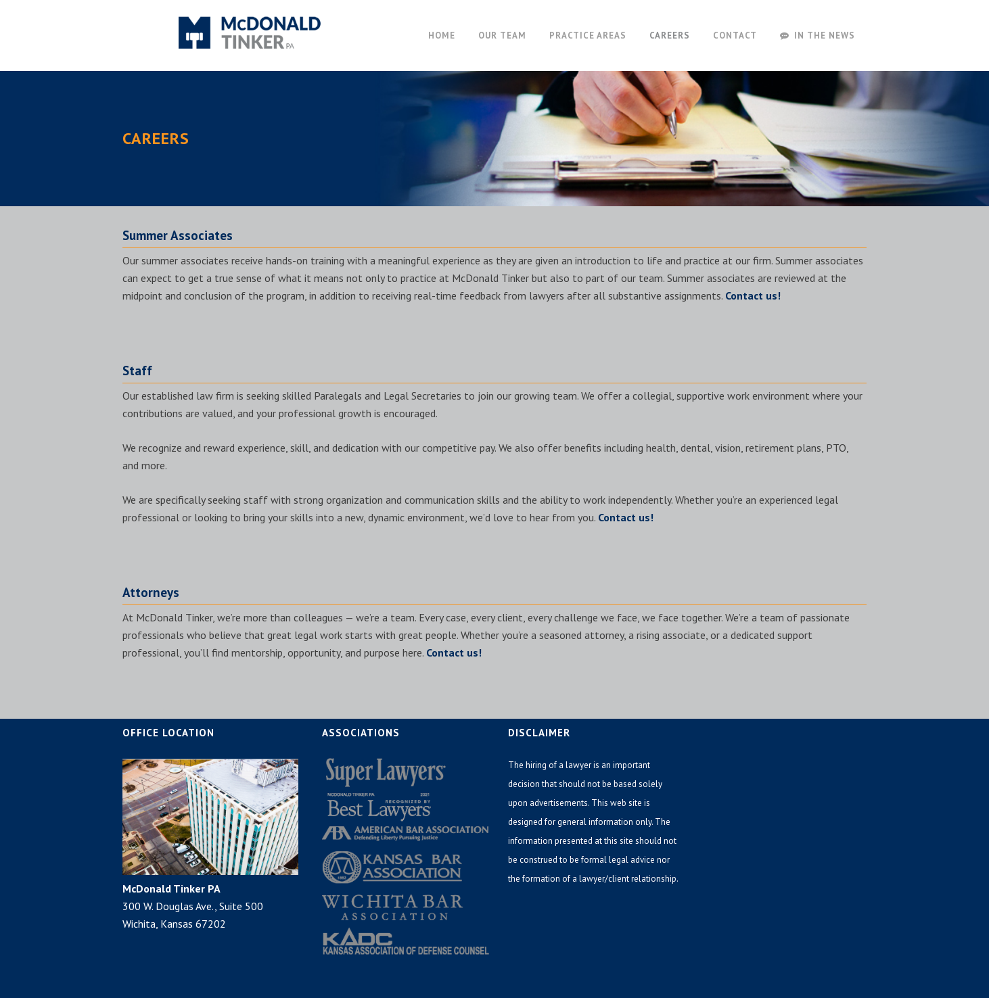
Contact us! (753, 295)
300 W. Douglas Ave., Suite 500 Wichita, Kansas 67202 (192, 906)
